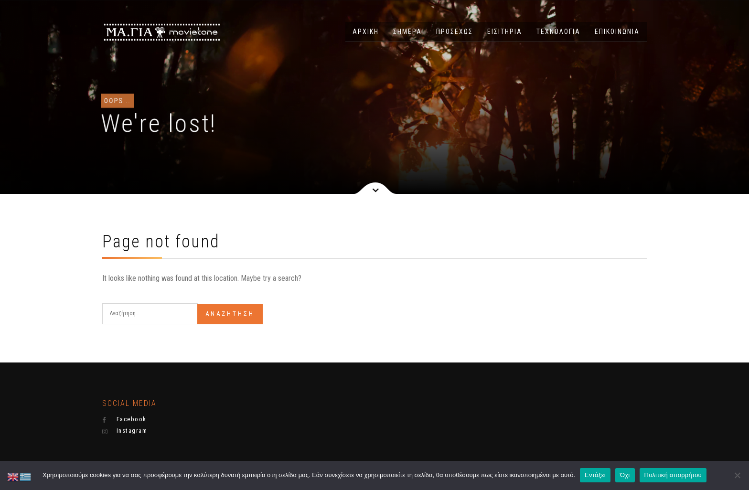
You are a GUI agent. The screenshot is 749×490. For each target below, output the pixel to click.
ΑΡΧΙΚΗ (366, 31)
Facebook (124, 419)
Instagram (124, 431)
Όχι (625, 475)
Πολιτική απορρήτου (673, 475)
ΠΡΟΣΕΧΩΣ (454, 31)
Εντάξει (595, 475)
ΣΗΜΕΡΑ (407, 31)
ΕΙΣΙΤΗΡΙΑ (504, 31)
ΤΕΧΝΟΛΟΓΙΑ (558, 31)
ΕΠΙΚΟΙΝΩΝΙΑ (617, 31)
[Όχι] (737, 475)
